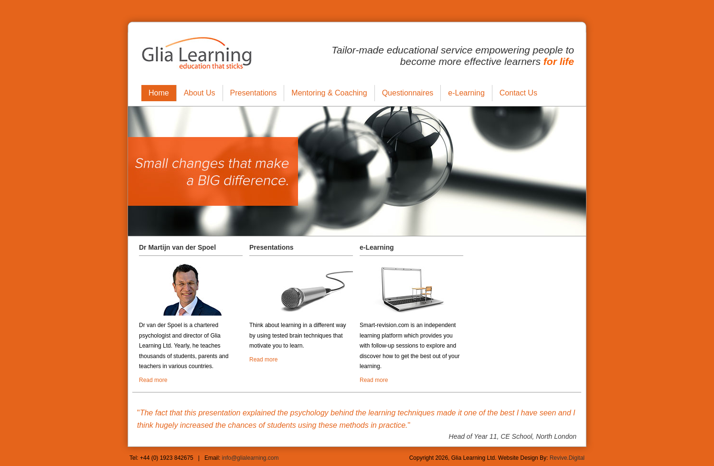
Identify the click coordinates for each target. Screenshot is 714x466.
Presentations (253, 93)
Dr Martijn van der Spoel (177, 247)
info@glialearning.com (250, 458)
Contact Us (518, 93)
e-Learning (466, 93)
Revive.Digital (567, 458)
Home (159, 93)
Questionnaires (408, 93)
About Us (199, 93)
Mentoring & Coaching (329, 93)
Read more (153, 380)
